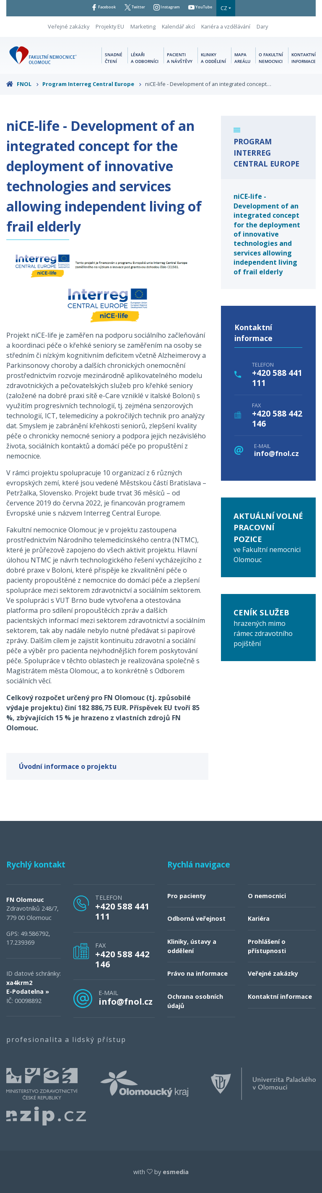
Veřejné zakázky (68, 26)
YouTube (211, 8)
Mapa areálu (242, 57)
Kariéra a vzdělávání (225, 26)
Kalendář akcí (178, 26)
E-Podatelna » (27, 991)
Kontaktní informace (303, 57)
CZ (238, 8)
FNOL (22, 84)
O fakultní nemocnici (271, 57)
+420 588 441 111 (277, 378)
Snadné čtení (113, 57)
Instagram (170, 8)
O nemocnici (267, 896)
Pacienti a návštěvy (179, 57)
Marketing (143, 26)
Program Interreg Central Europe (92, 84)
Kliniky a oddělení (213, 57)
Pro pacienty (186, 896)
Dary (262, 26)
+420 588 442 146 (277, 419)
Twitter (131, 8)
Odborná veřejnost (196, 918)
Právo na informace (197, 973)
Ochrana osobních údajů (195, 1001)
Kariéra (259, 918)
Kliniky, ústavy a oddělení (191, 946)
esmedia (176, 1172)
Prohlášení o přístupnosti (267, 946)
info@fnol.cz (276, 453)
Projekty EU (110, 26)
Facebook (93, 8)
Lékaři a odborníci (144, 57)
